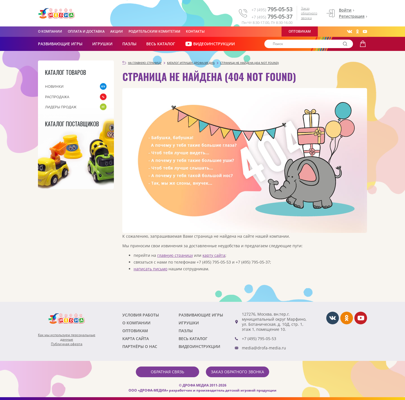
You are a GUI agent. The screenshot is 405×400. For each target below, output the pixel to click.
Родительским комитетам (154, 31)
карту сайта (213, 255)
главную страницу (175, 255)
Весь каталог (160, 43)
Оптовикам (300, 31)
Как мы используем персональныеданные (66, 337)
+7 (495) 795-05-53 (259, 338)
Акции (116, 31)
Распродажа (57, 96)
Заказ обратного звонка (309, 13)
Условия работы (140, 315)
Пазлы (129, 43)
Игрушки (102, 43)
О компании (50, 31)
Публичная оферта (66, 344)
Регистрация (351, 16)
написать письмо (150, 268)
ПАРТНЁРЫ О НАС (139, 346)
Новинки (54, 86)
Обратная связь (167, 371)
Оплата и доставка (86, 31)
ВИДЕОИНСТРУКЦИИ (210, 44)
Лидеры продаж (60, 106)
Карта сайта (135, 338)
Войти (345, 10)
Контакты (195, 31)
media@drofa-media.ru (264, 347)
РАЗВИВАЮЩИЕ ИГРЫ (60, 43)
